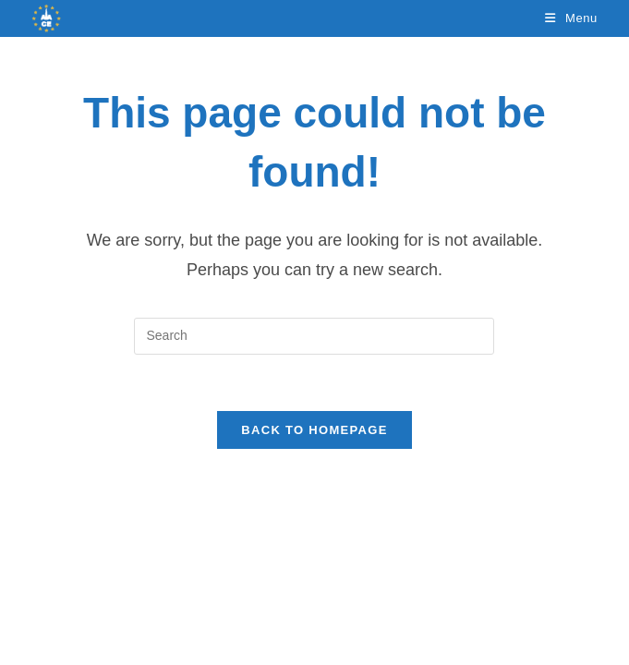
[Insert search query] (314, 336)
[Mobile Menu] (571, 18)
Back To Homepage (314, 430)
